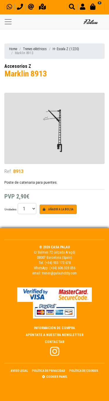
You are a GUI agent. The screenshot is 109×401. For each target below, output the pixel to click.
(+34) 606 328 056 (62, 268)
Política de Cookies (83, 371)
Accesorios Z (17, 66)
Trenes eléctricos (35, 49)
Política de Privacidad (48, 371)
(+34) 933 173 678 (58, 263)
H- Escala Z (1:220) (66, 49)
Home (13, 49)
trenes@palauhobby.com (59, 273)
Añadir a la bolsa (58, 209)
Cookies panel (54, 377)
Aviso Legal (19, 371)
